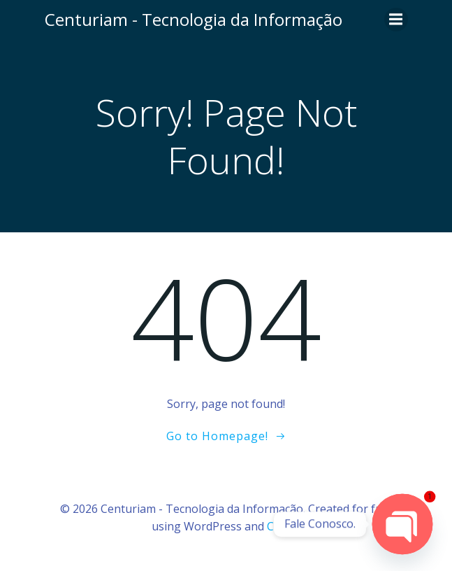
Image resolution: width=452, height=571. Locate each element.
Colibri (284, 526)
